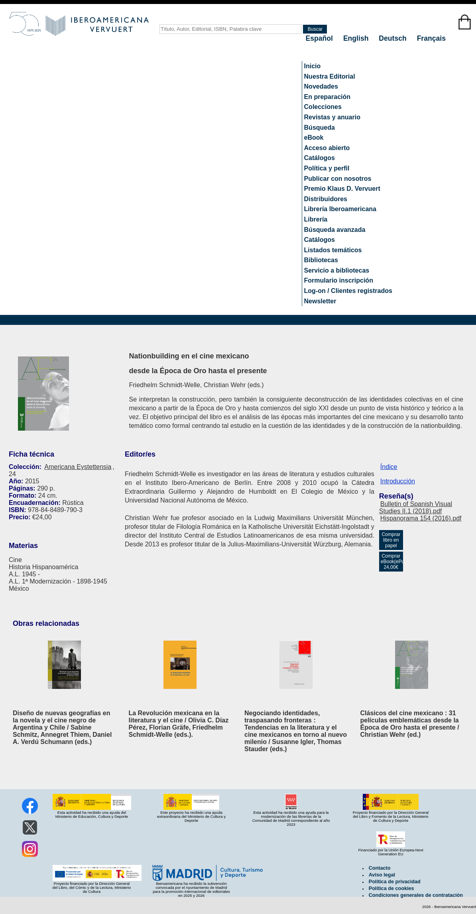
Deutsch (393, 38)
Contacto (380, 868)
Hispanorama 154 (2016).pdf (421, 518)
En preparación (327, 96)
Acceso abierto (327, 147)
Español (320, 38)
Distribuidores (325, 199)
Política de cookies (391, 888)
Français (431, 38)
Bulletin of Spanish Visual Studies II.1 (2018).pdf (415, 507)
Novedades (321, 86)
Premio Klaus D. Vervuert (342, 188)
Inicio (312, 66)
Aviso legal (382, 875)
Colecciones (323, 106)
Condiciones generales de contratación (416, 895)
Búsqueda (319, 127)
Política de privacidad (395, 881)
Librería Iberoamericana (340, 209)
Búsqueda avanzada (335, 229)
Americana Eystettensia (77, 466)
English (356, 38)
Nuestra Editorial (329, 76)
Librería (316, 219)
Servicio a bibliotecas (337, 270)
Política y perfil (327, 168)
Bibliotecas (321, 260)
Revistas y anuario (332, 117)
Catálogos (319, 157)
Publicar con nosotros (338, 178)
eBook (314, 137)
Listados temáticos (333, 250)
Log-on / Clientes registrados (348, 290)
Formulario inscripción (338, 280)
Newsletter (320, 301)
